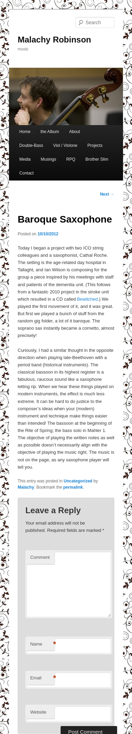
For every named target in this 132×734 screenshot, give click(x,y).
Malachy (26, 487)
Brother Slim (96, 159)
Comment (40, 557)
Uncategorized (78, 481)
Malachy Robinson (54, 39)
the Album (50, 131)
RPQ (70, 159)
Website (38, 712)
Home (24, 131)
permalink (73, 487)
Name (42, 644)
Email (42, 678)
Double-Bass (31, 145)
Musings (48, 159)
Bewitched (87, 299)
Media (25, 159)
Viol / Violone (65, 145)
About (74, 131)
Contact (26, 173)
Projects (94, 145)
